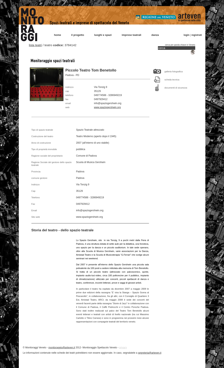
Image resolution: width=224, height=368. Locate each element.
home (57, 34)
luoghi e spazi (103, 34)
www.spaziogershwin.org (107, 107)
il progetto (77, 34)
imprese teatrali (131, 34)
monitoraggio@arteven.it (61, 347)
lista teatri (35, 45)
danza (155, 34)
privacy (123, 347)
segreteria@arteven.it (149, 352)
